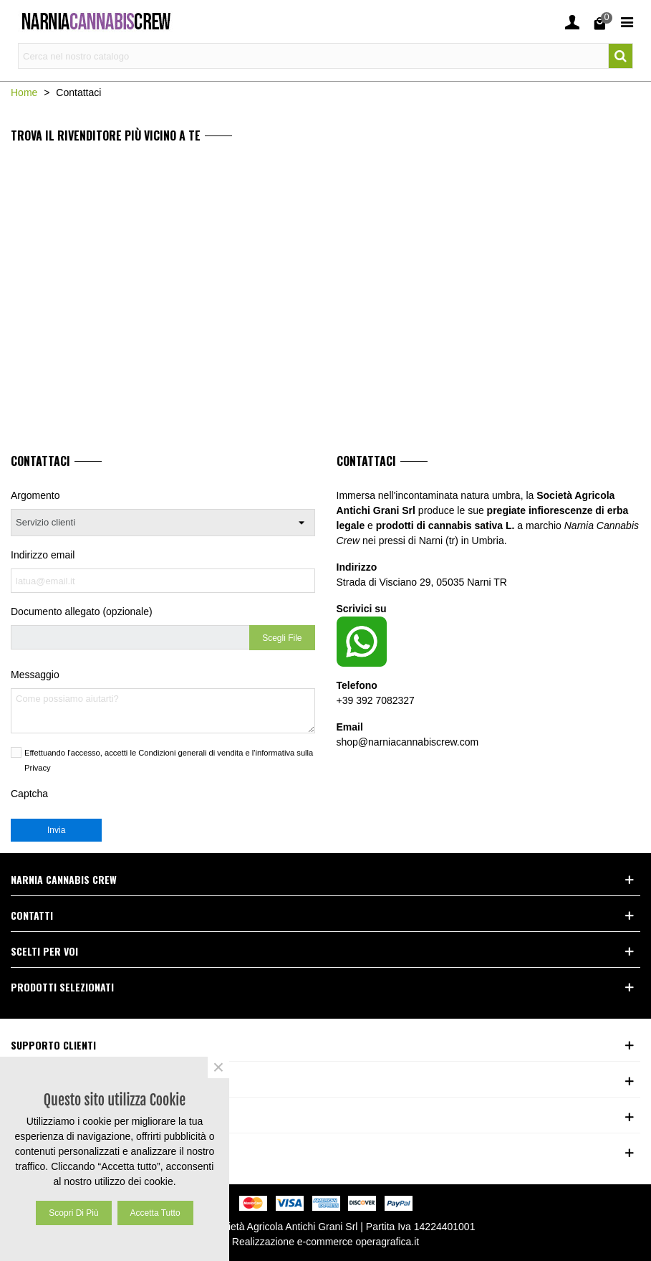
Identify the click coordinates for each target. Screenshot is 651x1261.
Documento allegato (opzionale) (82, 611)
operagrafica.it (388, 1241)
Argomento (35, 495)
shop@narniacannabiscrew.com (408, 742)
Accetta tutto (155, 1213)
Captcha (29, 793)
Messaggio (35, 674)
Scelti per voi (44, 950)
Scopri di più (73, 1213)
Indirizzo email (42, 555)
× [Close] (218, 1067)
